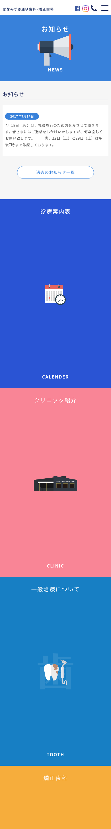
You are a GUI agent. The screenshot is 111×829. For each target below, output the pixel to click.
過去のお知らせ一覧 (55, 172)
